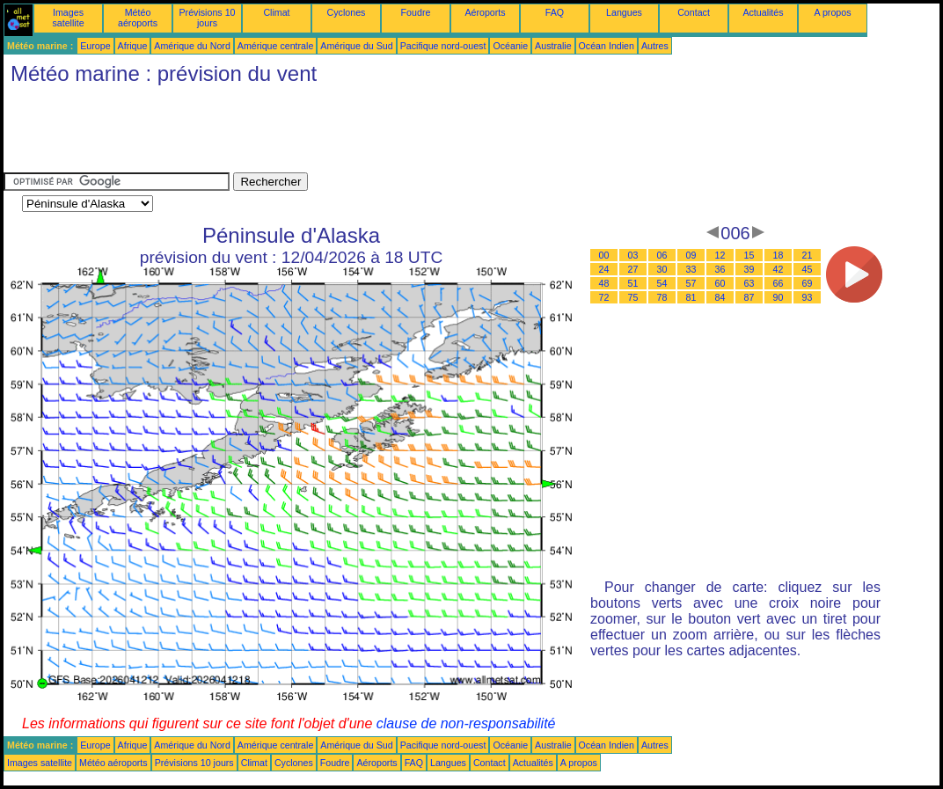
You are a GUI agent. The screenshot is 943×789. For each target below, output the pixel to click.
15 (749, 255)
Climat (276, 12)
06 (662, 255)
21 (807, 255)
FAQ (554, 12)
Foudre (416, 12)
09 (691, 255)
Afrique (133, 45)
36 (720, 269)
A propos (832, 12)
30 (662, 269)
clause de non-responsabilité (466, 723)
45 (807, 269)
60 (720, 283)
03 (633, 255)
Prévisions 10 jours (207, 17)
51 (633, 283)
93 (807, 297)
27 (633, 269)
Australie (553, 45)
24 (604, 269)
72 (604, 297)
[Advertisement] (324, 132)
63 (749, 283)
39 (749, 269)
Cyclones (346, 12)
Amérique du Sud (356, 45)
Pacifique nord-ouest (443, 45)
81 (691, 297)
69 (807, 283)
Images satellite (68, 17)
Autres (655, 45)
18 (778, 255)
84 (720, 297)
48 (604, 283)
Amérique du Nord (192, 45)
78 (662, 297)
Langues (624, 12)
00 (604, 255)
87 (749, 297)
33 (691, 269)
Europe (95, 45)
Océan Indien (606, 45)
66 (778, 283)
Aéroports (484, 12)
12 (720, 255)
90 (778, 297)
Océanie (510, 45)
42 (778, 269)
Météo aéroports (137, 17)
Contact (693, 12)
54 (662, 283)
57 (691, 283)
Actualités (762, 12)
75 (633, 297)
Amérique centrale (275, 45)
